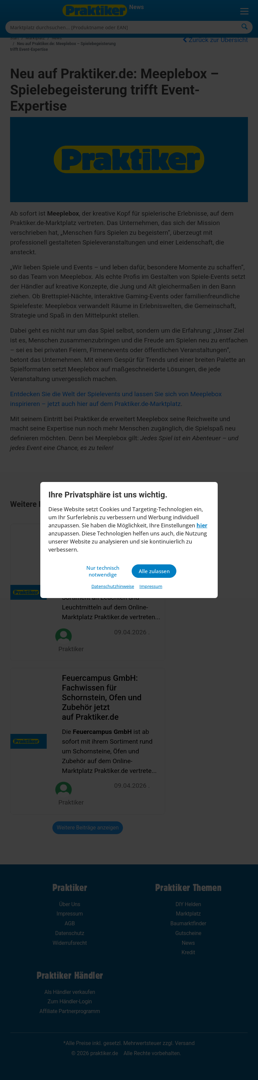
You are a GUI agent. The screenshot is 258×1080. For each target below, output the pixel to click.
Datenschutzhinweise (112, 587)
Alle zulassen (154, 571)
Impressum (150, 587)
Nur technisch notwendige (104, 571)
